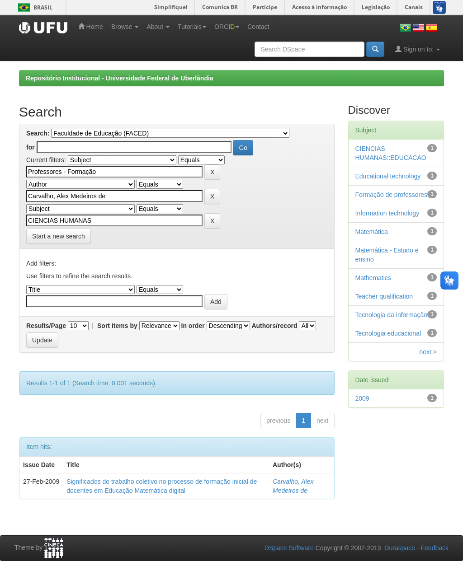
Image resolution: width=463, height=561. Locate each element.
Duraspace (399, 548)
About (157, 26)
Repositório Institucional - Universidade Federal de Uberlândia (119, 78)
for (30, 147)
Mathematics (373, 277)
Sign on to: (417, 49)
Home (90, 26)
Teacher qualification (384, 296)
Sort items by (117, 325)
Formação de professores (391, 194)
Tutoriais (192, 26)
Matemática (371, 231)
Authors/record (274, 325)
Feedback (435, 548)
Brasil (33, 7)
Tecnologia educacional (388, 333)
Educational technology (388, 176)
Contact (258, 26)
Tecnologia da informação (391, 314)
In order (193, 325)
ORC (226, 26)
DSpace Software (289, 548)
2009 (362, 398)
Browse (125, 26)
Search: (37, 133)
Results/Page (46, 325)
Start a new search (58, 236)
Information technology (387, 213)
